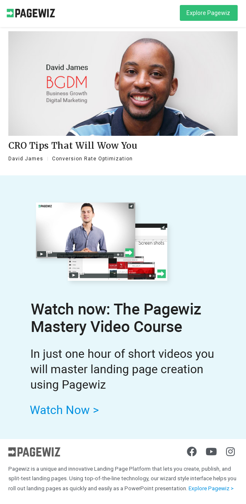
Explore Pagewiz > (211, 488)
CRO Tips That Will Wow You (72, 145)
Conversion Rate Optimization (92, 159)
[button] (209, 13)
